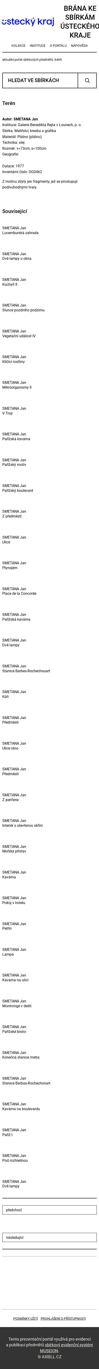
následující (14, 1237)
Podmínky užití (25, 1318)
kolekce (18, 45)
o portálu (58, 45)
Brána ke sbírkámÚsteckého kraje (49, 21)
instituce (37, 45)
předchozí (14, 1210)
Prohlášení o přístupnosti (63, 1318)
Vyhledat (87, 80)
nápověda (79, 45)
